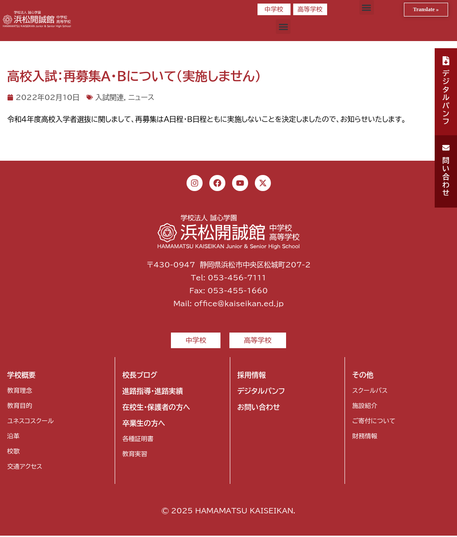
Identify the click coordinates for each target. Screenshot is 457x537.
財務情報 (364, 437)
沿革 (13, 437)
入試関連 (109, 97)
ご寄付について (373, 422)
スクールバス (369, 392)
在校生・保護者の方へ (156, 408)
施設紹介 (364, 407)
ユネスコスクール (30, 422)
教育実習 (134, 455)
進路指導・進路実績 (152, 392)
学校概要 (21, 376)
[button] (366, 7)
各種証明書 (138, 440)
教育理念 (19, 392)
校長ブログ (140, 376)
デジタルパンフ (261, 392)
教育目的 (19, 407)
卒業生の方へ (143, 424)
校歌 (13, 453)
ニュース (141, 97)
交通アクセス (24, 468)
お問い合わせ (258, 408)
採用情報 (251, 376)
